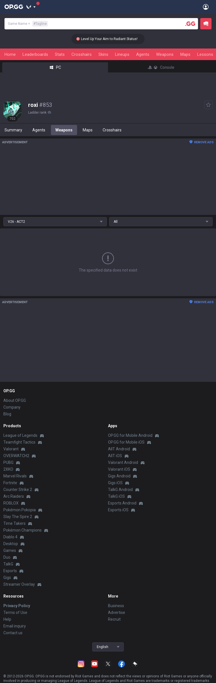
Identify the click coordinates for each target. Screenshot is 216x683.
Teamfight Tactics (19, 442)
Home (10, 54)
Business (116, 605)
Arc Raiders (13, 496)
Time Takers (14, 523)
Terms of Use (15, 612)
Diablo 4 (10, 537)
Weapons (165, 54)
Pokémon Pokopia (19, 510)
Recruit (114, 619)
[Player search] (190, 23)
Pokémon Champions (22, 530)
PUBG (8, 462)
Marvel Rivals (15, 476)
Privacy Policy (16, 605)
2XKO (8, 469)
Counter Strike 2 (17, 489)
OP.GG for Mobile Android (130, 435)
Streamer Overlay (19, 584)
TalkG (8, 564)
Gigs (7, 577)
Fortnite (10, 483)
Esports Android (122, 503)
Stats (60, 54)
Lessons (205, 54)
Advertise (116, 612)
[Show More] (31, 6)
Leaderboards (35, 54)
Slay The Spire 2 (17, 516)
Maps (185, 54)
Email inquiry (14, 626)
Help (7, 619)
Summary (13, 130)
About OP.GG (14, 400)
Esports (10, 571)
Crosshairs (81, 54)
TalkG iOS (116, 496)
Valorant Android (123, 462)
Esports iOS (118, 510)
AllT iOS (115, 455)
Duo (6, 557)
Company (12, 407)
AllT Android (119, 449)
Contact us (12, 633)
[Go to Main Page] (13, 7)
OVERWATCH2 (16, 455)
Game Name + (28, 24)
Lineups (122, 54)
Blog (7, 414)
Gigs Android (119, 476)
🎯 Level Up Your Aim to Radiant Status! (110, 39)
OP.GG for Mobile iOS (126, 442)
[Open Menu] (206, 6)
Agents (142, 54)
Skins (103, 54)
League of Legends (20, 435)
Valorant (11, 449)
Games (9, 550)
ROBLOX (11, 503)
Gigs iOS (115, 483)
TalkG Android (120, 489)
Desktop (10, 543)
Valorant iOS (119, 469)
